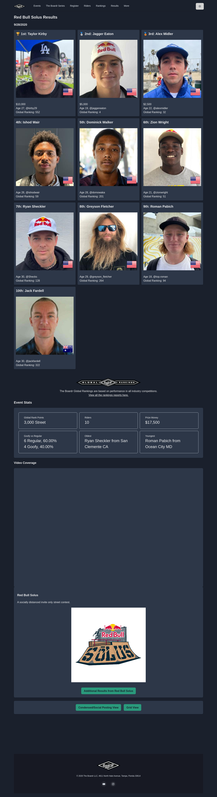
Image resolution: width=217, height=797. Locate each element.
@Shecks (31, 276)
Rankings (101, 5)
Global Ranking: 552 (28, 112)
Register (74, 5)
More (126, 5)
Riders (87, 5)
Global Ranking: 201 (92, 196)
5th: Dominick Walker (96, 122)
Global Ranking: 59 (27, 196)
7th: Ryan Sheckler (31, 206)
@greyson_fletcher (100, 276)
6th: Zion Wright (156, 122)
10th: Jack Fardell (30, 291)
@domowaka (97, 192)
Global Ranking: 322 (28, 365)
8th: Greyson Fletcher (97, 206)
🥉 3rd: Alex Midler (158, 34)
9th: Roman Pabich (158, 206)
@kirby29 (31, 108)
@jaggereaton (97, 108)
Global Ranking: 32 (154, 112)
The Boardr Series (55, 5)
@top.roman (160, 276)
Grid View (132, 707)
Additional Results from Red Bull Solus (108, 691)
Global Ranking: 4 (90, 112)
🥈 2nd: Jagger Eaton (96, 34)
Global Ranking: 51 (154, 196)
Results (115, 5)
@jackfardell (33, 361)
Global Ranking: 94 (154, 280)
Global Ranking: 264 (92, 280)
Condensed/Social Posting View (98, 707)
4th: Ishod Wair (28, 122)
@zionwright (160, 192)
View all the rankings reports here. (108, 395)
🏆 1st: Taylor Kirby (31, 34)
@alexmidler (160, 108)
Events (37, 5)
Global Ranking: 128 (28, 280)
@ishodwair (33, 192)
